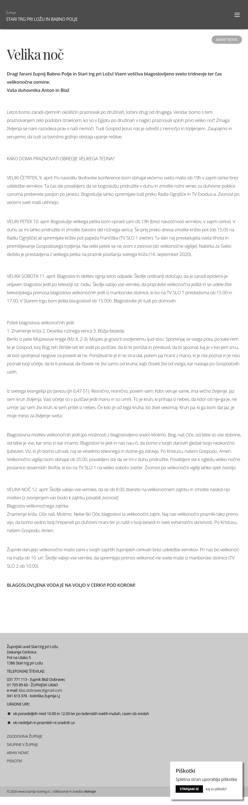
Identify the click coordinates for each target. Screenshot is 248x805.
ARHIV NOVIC (18, 752)
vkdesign (90, 791)
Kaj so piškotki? (216, 789)
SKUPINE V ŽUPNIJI (22, 744)
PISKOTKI (14, 760)
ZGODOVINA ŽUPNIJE (24, 736)
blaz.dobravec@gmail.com (40, 690)
